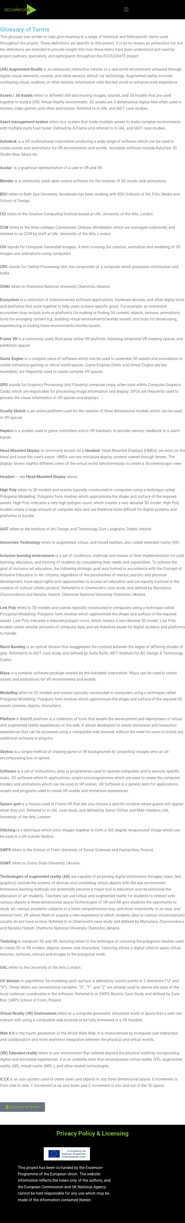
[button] (126, 9)
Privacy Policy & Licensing (92, 1133)
